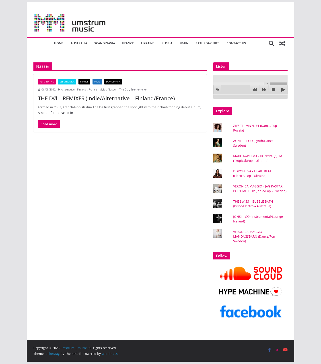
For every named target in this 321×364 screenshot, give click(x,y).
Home (59, 43)
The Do (123, 89)
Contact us (236, 43)
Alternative (47, 81)
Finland (81, 89)
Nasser (112, 89)
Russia (167, 43)
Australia (79, 43)
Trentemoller (139, 89)
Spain (184, 43)
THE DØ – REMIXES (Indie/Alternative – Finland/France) (106, 98)
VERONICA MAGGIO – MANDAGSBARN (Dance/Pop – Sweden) (255, 236)
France (128, 43)
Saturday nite (207, 43)
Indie (97, 81)
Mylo (102, 89)
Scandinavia (104, 43)
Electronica (67, 81)
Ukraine (147, 43)
